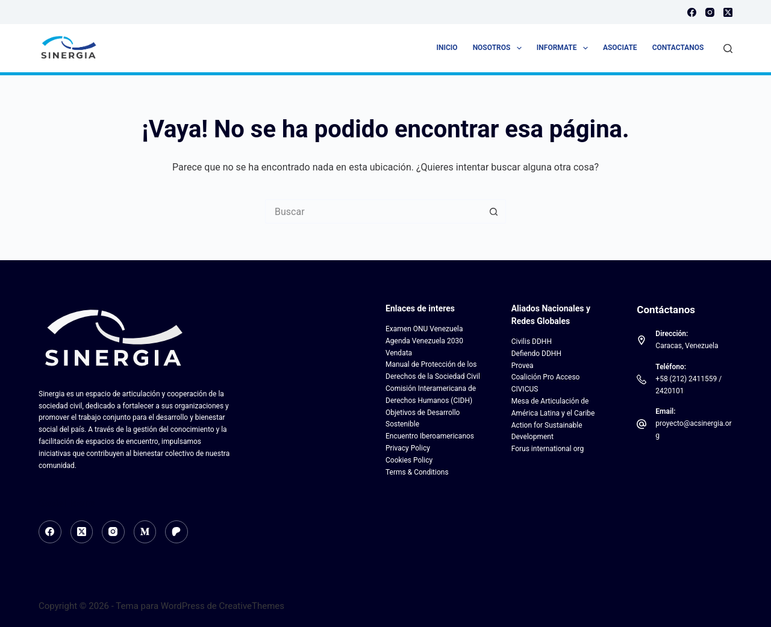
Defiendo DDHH (536, 353)
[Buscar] (727, 48)
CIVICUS (524, 389)
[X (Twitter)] (727, 12)
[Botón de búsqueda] (494, 211)
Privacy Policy (408, 448)
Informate (565, 48)
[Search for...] (373, 211)
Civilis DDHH (531, 341)
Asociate (620, 47)
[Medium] (145, 531)
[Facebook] (691, 12)
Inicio (447, 47)
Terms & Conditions (417, 472)
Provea (522, 365)
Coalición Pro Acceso (545, 377)
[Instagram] (709, 12)
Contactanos (678, 47)
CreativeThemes (252, 605)
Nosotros (499, 48)
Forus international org (547, 449)
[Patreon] (176, 531)
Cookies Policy (409, 460)
